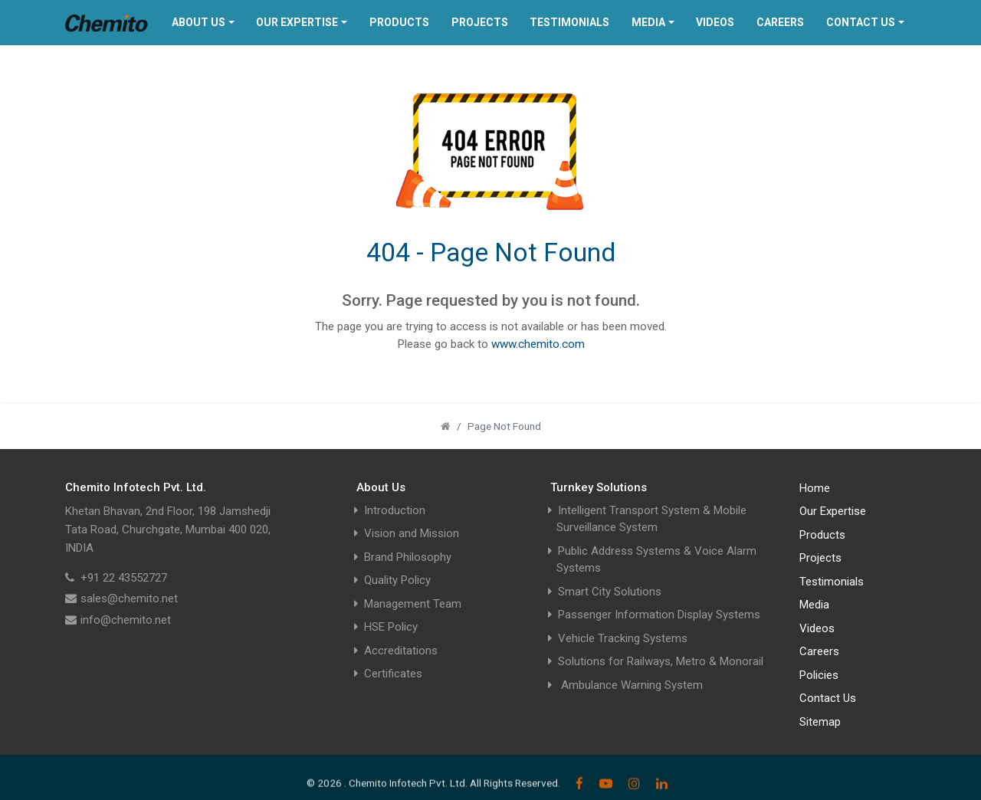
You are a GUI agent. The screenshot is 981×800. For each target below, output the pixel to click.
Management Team (412, 604)
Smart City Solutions (609, 591)
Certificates (393, 673)
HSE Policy (391, 627)
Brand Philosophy (407, 557)
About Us (198, 22)
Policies (818, 675)
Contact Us (860, 22)
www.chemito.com (538, 344)
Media (648, 22)
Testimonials (569, 22)
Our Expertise (297, 22)
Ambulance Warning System (630, 685)
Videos (715, 22)
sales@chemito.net (129, 598)
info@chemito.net (125, 620)
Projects (479, 22)
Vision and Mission (411, 533)
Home (814, 488)
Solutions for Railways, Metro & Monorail (660, 661)
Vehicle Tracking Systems (622, 638)
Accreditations (401, 650)
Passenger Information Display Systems (659, 614)
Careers (780, 22)
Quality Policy (397, 580)
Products (399, 22)
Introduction (394, 510)
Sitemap (820, 722)
